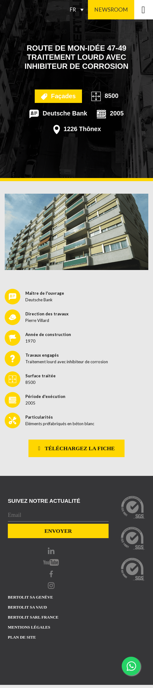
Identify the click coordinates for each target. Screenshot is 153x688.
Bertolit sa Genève (30, 597)
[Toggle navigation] (143, 9)
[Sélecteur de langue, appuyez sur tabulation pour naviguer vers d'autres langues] (78, 9)
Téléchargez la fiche (76, 448)
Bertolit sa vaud (27, 607)
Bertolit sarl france (33, 617)
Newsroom (111, 9)
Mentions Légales (29, 627)
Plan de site (22, 637)
